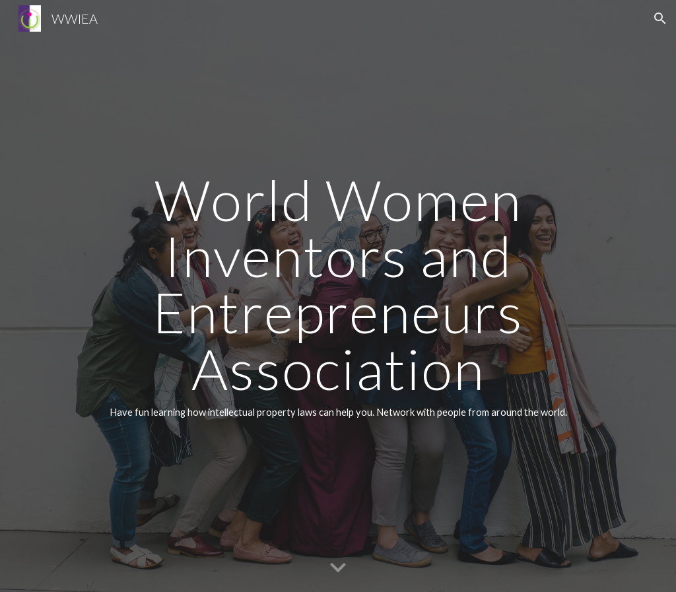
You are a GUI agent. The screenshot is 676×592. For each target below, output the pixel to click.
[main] (338, 296)
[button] (660, 18)
